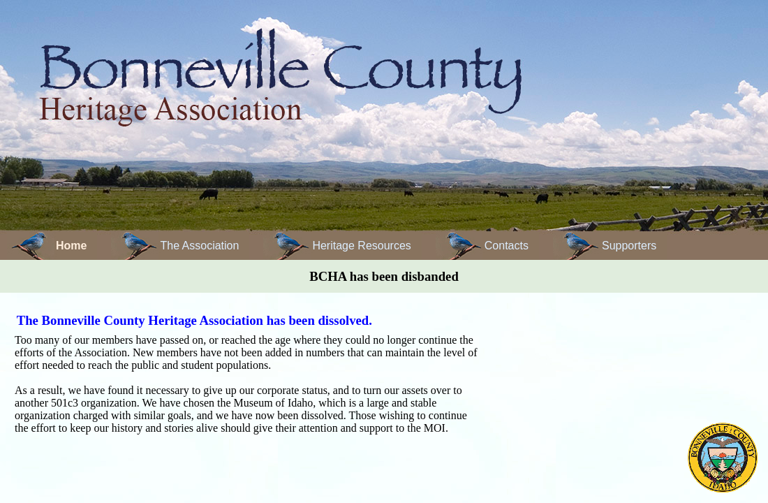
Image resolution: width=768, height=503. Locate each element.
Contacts (507, 246)
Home (71, 246)
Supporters (629, 246)
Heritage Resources (361, 246)
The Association (199, 246)
